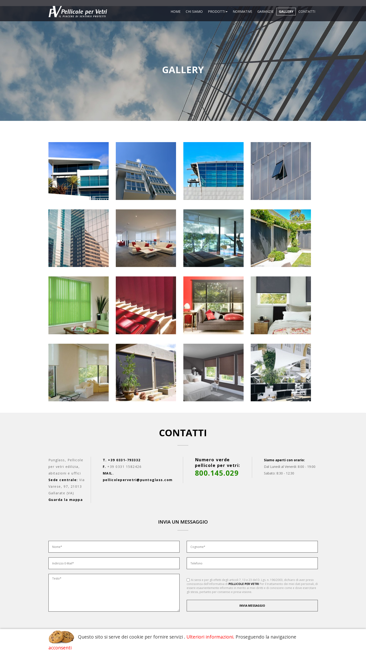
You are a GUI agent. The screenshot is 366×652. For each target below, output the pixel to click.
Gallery (286, 11)
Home (176, 11)
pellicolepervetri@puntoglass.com (138, 480)
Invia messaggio (252, 606)
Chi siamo (194, 11)
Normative (242, 11)
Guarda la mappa (65, 499)
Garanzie (265, 11)
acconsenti (60, 647)
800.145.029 (217, 473)
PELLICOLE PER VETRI (243, 584)
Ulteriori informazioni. (210, 637)
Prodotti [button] (218, 11)
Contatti (306, 11)
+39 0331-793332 (124, 460)
